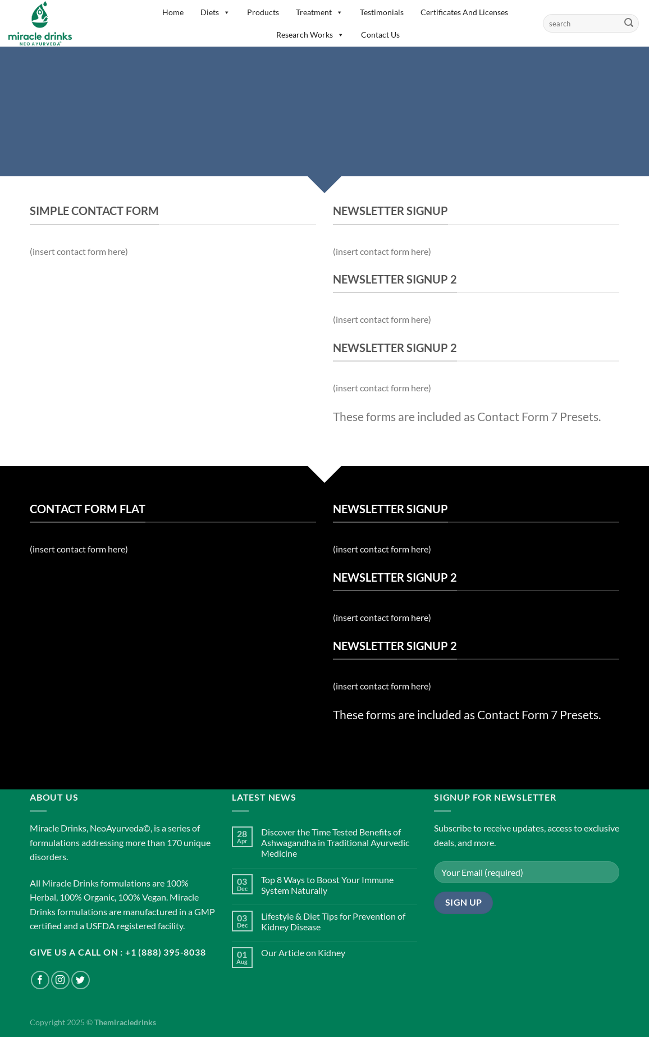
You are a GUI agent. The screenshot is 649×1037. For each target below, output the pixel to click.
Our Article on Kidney (303, 952)
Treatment (319, 12)
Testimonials (382, 12)
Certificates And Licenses (464, 12)
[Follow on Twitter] (80, 980)
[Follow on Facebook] (40, 980)
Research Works (310, 34)
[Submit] (628, 23)
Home (173, 12)
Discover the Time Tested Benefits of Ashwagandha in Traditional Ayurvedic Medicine (335, 842)
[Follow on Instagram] (60, 980)
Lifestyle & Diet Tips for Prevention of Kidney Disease (333, 921)
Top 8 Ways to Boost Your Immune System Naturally (327, 885)
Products (263, 12)
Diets (215, 12)
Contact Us (380, 34)
